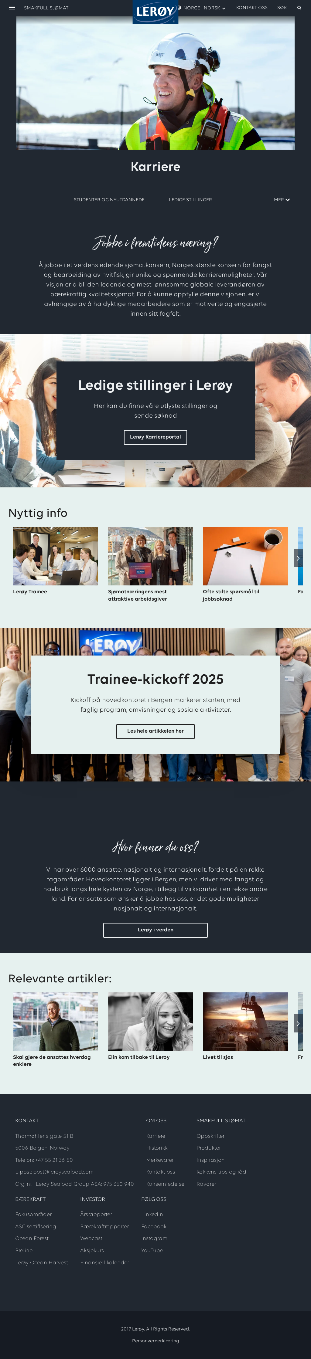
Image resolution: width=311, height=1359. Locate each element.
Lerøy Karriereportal (155, 437)
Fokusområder (33, 1215)
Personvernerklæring (155, 1341)
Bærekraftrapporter (104, 1227)
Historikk (157, 1148)
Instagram (154, 1239)
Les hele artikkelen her (155, 731)
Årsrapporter (96, 1215)
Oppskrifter (210, 1136)
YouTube (152, 1251)
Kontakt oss (252, 7)
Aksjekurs (92, 1251)
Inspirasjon (211, 1160)
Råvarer (206, 1184)
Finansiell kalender (104, 1263)
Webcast (91, 1239)
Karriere (155, 1136)
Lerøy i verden (155, 930)
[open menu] (12, 8)
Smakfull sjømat (46, 8)
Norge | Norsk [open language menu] (201, 8)
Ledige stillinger (190, 200)
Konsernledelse (165, 1184)
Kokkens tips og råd (221, 1172)
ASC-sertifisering (35, 1227)
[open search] (289, 7)
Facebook (153, 1227)
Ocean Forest (32, 1239)
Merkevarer (160, 1160)
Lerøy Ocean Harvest (41, 1263)
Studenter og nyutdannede (109, 200)
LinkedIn (152, 1215)
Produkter (209, 1148)
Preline (23, 1251)
